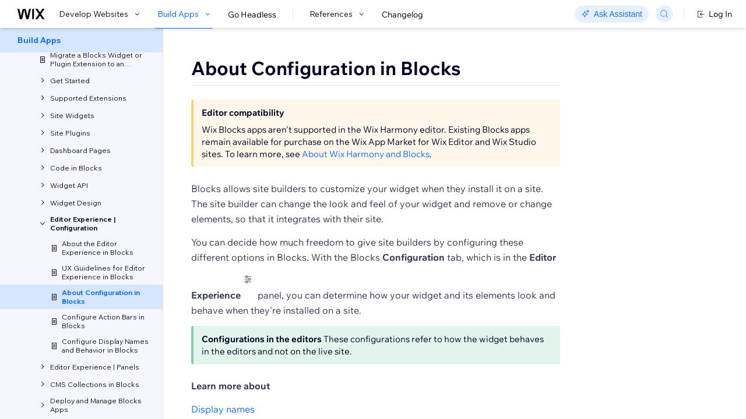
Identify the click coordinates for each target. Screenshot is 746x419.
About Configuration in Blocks (326, 68)
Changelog (402, 14)
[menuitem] (81, 40)
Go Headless (252, 14)
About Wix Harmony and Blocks (366, 167)
